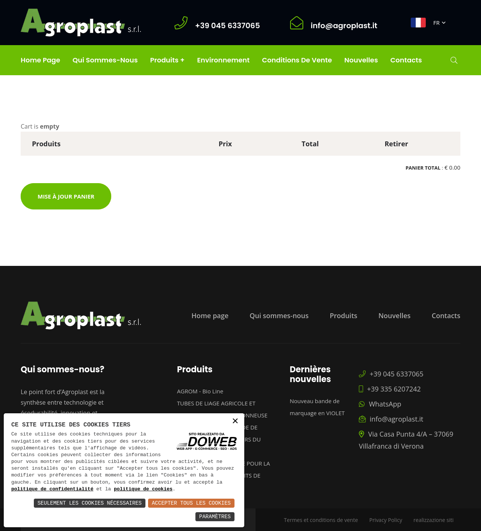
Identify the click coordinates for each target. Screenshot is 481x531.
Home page (40, 60)
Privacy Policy (385, 519)
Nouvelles (361, 60)
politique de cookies (143, 489)
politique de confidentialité (52, 489)
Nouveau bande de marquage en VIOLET (317, 407)
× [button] (235, 421)
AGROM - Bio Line (200, 391)
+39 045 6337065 (391, 373)
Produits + (167, 60)
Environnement (223, 60)
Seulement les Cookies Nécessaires (90, 503)
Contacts (406, 60)
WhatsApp (380, 403)
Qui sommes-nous (105, 60)
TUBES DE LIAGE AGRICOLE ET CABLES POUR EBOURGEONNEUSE (222, 409)
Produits (343, 315)
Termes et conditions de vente (321, 519)
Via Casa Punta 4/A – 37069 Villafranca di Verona (406, 440)
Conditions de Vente (297, 60)
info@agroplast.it (391, 418)
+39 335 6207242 (390, 388)
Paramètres (215, 516)
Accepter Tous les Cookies (191, 503)
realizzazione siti (433, 519)
